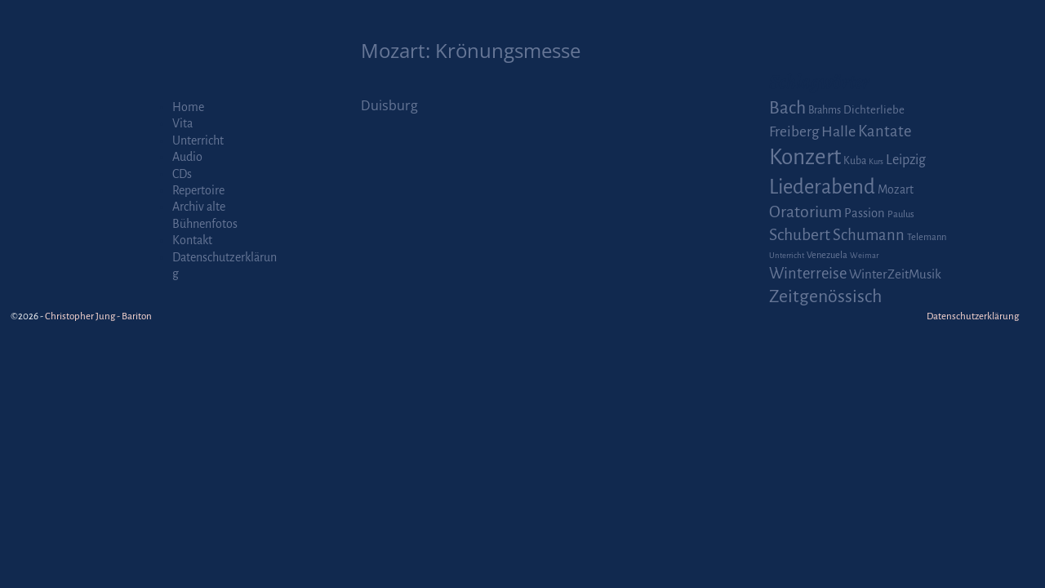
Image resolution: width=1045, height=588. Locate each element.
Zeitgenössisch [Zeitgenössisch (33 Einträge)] (825, 296)
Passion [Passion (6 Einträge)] (864, 213)
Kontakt (192, 240)
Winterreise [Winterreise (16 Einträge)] (808, 273)
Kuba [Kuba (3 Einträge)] (854, 161)
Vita (182, 123)
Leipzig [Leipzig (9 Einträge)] (906, 159)
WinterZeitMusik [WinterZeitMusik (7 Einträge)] (895, 274)
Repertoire (198, 190)
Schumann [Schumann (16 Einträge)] (869, 235)
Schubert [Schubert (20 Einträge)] (799, 234)
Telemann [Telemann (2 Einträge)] (926, 237)
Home (188, 107)
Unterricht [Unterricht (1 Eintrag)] (786, 255)
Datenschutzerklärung (973, 316)
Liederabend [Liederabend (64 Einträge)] (822, 187)
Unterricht (198, 140)
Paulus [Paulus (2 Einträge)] (900, 214)
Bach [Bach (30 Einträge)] (787, 108)
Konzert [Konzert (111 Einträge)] (805, 157)
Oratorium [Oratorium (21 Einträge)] (805, 211)
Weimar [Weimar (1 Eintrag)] (864, 255)
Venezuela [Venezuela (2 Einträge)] (827, 255)
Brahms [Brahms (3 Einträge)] (824, 110)
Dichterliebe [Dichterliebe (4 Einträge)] (874, 110)
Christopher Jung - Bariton (98, 316)
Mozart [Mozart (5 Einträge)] (896, 189)
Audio (187, 156)
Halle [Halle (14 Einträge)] (838, 131)
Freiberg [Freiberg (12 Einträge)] (794, 132)
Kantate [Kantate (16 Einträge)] (884, 131)
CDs (182, 173)
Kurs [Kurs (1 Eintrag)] (876, 161)
